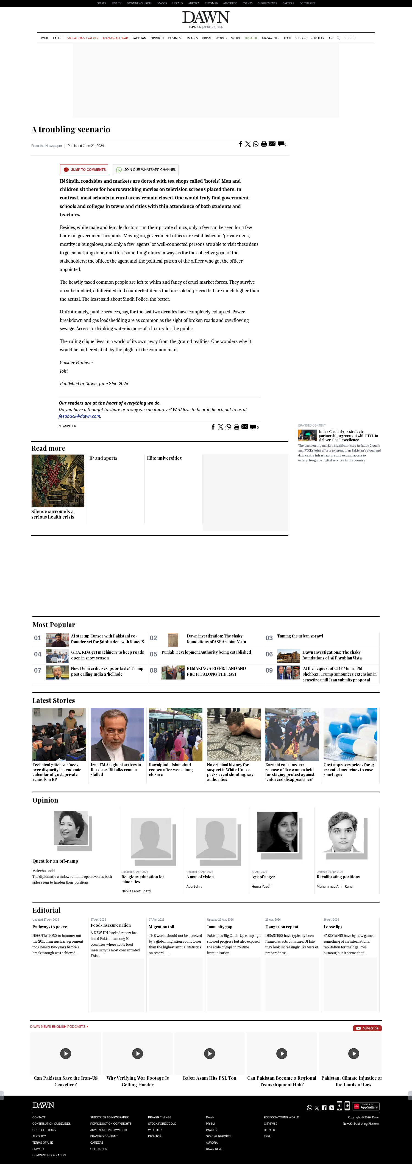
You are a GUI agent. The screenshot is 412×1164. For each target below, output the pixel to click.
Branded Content (312, 425)
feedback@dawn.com (79, 416)
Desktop (154, 1136)
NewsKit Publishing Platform (361, 1124)
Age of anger (263, 876)
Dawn (210, 1117)
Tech (287, 38)
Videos (301, 38)
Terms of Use (42, 1142)
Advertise (230, 3)
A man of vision (200, 876)
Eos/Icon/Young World (281, 1117)
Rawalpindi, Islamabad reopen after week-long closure (171, 769)
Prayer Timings (159, 1117)
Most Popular (53, 624)
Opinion (157, 38)
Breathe (251, 38)
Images (162, 3)
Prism (206, 38)
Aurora (193, 3)
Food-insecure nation (111, 925)
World (221, 38)
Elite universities (164, 458)
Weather (155, 1130)
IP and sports (103, 458)
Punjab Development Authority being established (206, 652)
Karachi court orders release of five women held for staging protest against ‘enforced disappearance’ (289, 772)
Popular (317, 38)
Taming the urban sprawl (300, 636)
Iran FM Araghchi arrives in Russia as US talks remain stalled (116, 769)
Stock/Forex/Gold (162, 1123)
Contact (39, 1117)
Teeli (268, 1136)
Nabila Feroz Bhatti (136, 891)
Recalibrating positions (338, 876)
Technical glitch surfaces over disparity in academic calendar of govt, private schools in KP (56, 772)
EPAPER (101, 3)
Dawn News (214, 1149)
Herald (177, 3)
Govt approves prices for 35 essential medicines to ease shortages (349, 769)
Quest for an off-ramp (55, 861)
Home (44, 38)
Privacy (38, 1149)
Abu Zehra (194, 886)
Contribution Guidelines (51, 1123)
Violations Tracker (82, 38)
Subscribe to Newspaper (109, 1117)
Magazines (270, 38)
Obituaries (307, 3)
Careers (288, 3)
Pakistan (139, 38)
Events (248, 3)
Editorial (46, 910)
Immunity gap (219, 926)
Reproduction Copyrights (111, 1123)
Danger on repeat (281, 926)
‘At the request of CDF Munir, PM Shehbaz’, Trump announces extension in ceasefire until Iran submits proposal (339, 674)
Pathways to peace (49, 926)
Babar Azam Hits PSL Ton (209, 1078)
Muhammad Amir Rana (335, 886)
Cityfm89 (270, 1123)
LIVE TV (116, 3)
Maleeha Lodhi (43, 870)
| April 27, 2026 (206, 27)
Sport (235, 38)
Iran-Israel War (115, 38)
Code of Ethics (44, 1130)
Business (175, 38)
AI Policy (39, 1136)
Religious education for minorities (143, 879)
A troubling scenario (70, 129)
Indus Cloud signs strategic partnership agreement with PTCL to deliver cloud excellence (348, 435)
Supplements (267, 3)
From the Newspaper (46, 146)
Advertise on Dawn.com (108, 1130)
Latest (58, 38)
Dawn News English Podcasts (59, 1027)
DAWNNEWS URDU (139, 3)
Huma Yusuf (261, 886)
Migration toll (161, 926)
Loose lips (333, 926)
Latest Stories (53, 700)
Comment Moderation (49, 1155)
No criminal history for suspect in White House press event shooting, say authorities (230, 772)
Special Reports (219, 1136)
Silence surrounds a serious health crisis (52, 514)
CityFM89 (211, 3)
